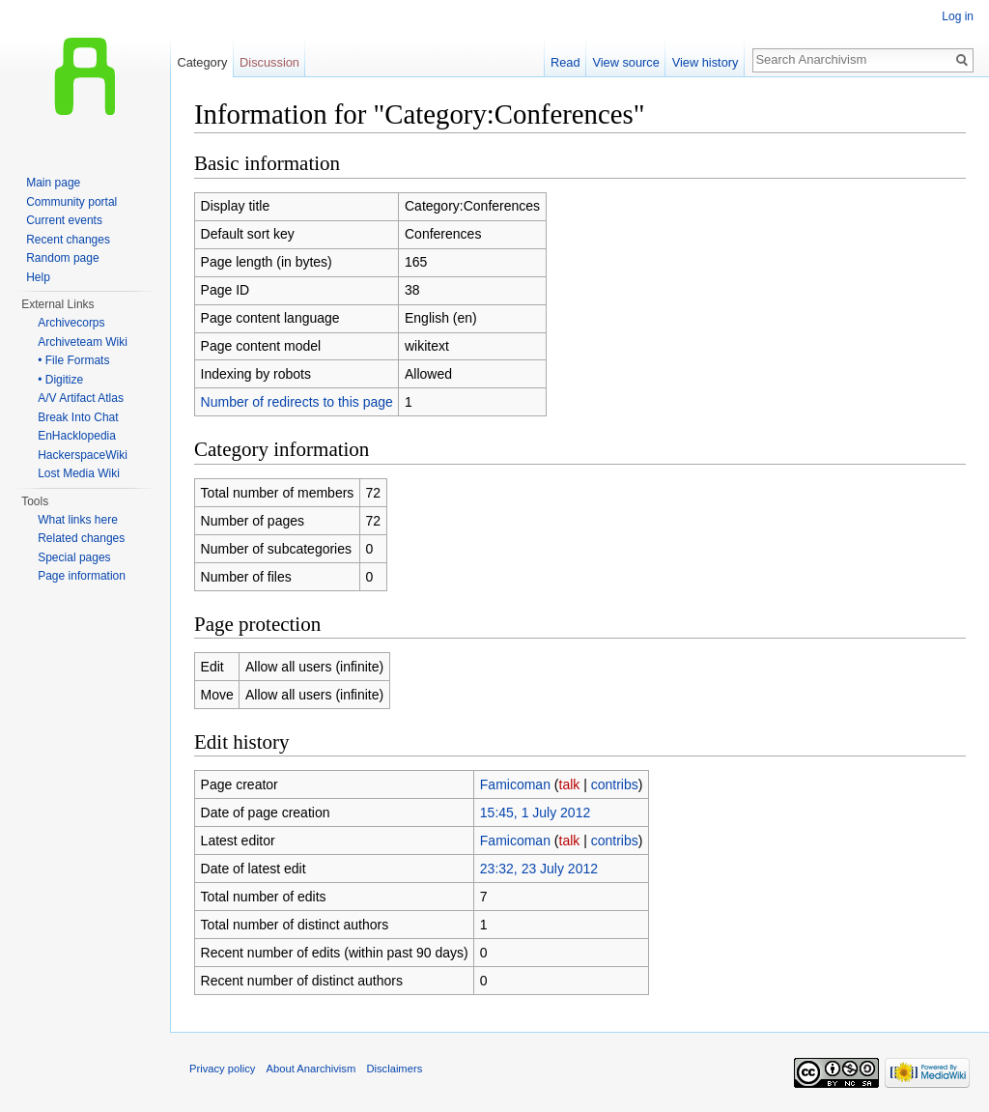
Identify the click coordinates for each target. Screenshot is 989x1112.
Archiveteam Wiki (82, 342)
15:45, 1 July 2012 (535, 812)
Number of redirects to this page (297, 402)
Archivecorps (71, 322)
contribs (614, 784)
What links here (78, 520)
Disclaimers (394, 1068)
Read (565, 62)
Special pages (74, 557)
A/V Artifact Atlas (81, 398)
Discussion (269, 62)
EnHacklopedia (77, 435)
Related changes (81, 538)
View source (625, 62)
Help (38, 277)
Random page (62, 258)
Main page (53, 182)
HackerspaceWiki (82, 455)
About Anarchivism (311, 1068)
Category (202, 62)
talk (569, 784)
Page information (82, 576)
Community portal (71, 202)
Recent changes (68, 239)
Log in (958, 16)
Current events (64, 220)
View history (705, 62)
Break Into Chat (78, 417)
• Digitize (60, 379)
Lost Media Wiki (79, 473)
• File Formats (73, 360)
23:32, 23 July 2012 (539, 868)
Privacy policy (222, 1068)
